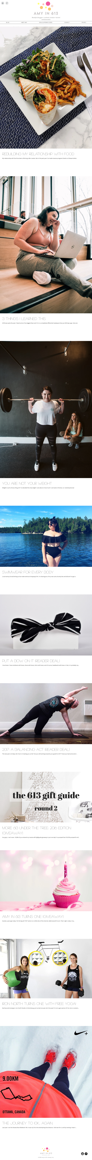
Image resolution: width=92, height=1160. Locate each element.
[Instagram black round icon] (82, 1153)
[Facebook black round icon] (86, 1153)
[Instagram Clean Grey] (2, 3)
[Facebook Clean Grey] (7, 3)
